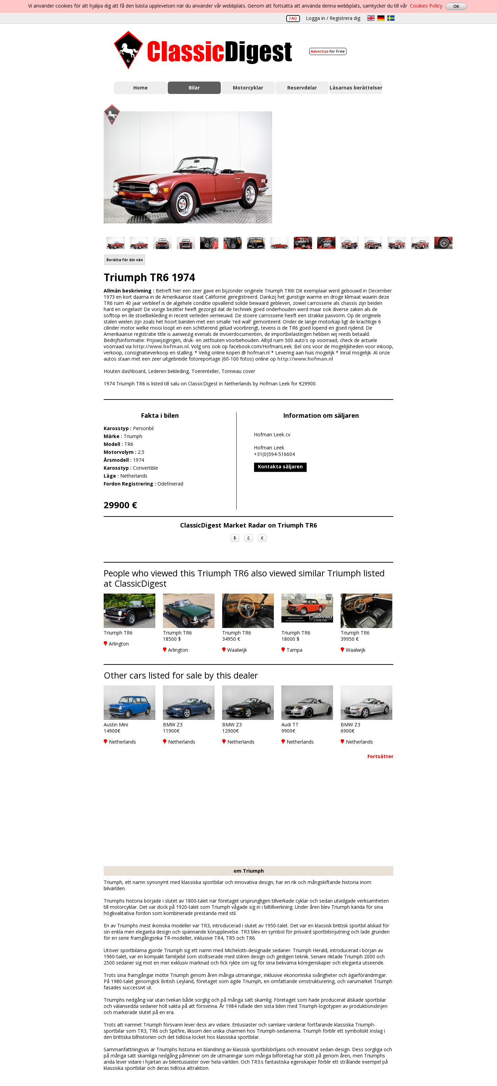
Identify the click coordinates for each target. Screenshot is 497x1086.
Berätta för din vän (124, 259)
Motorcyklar (248, 87)
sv (391, 18)
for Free (328, 51)
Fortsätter (380, 756)
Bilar (194, 87)
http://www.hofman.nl (161, 346)
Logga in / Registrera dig (333, 18)
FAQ (293, 18)
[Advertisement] (340, 166)
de (381, 18)
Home (140, 87)
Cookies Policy (426, 5)
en (371, 18)
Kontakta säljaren (280, 466)
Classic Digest (203, 50)
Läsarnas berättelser (356, 87)
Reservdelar (302, 87)
